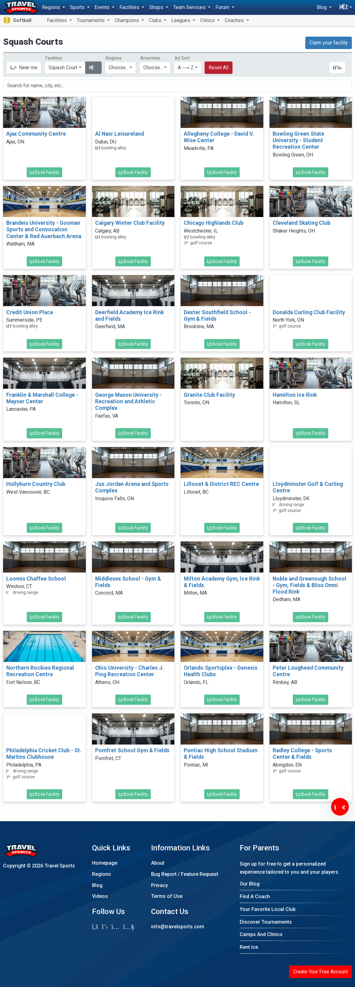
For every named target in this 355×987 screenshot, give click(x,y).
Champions (127, 20)
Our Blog (250, 884)
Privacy (159, 885)
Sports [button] (78, 7)
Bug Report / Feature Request (184, 874)
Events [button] (103, 7)
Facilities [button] (130, 7)
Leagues (181, 20)
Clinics (208, 20)
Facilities (57, 20)
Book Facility (44, 172)
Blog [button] (322, 7)
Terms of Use (166, 896)
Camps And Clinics (261, 934)
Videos (100, 896)
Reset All (218, 67)
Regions (101, 874)
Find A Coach (255, 896)
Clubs (156, 20)
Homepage (104, 863)
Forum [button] (222, 7)
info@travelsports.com (177, 927)
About (157, 863)
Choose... (118, 67)
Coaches (235, 20)
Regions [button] (51, 7)
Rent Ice (249, 947)
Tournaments (91, 20)
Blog (97, 885)
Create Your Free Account (320, 972)
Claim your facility (328, 43)
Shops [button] (156, 7)
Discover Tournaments (266, 922)
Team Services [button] (190, 7)
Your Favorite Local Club (268, 909)
